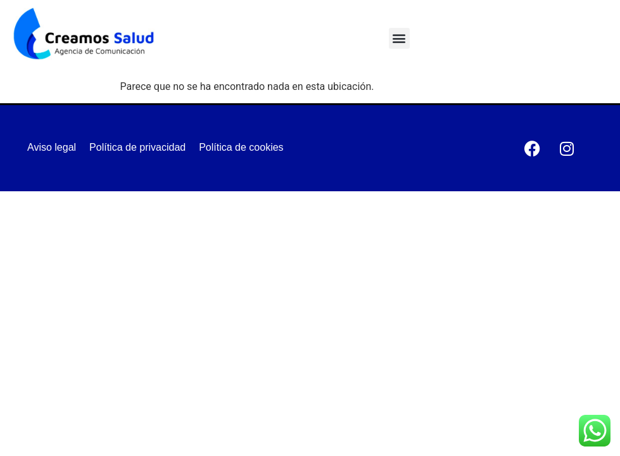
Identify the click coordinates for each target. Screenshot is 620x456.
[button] (399, 38)
